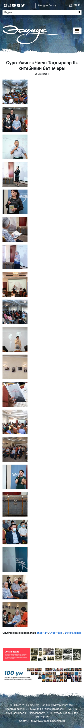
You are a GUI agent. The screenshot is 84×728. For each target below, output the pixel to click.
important (42, 632)
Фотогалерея (72, 632)
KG (70, 5)
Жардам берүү (47, 5)
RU (80, 5)
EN (75, 5)
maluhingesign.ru (54, 721)
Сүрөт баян (57, 632)
